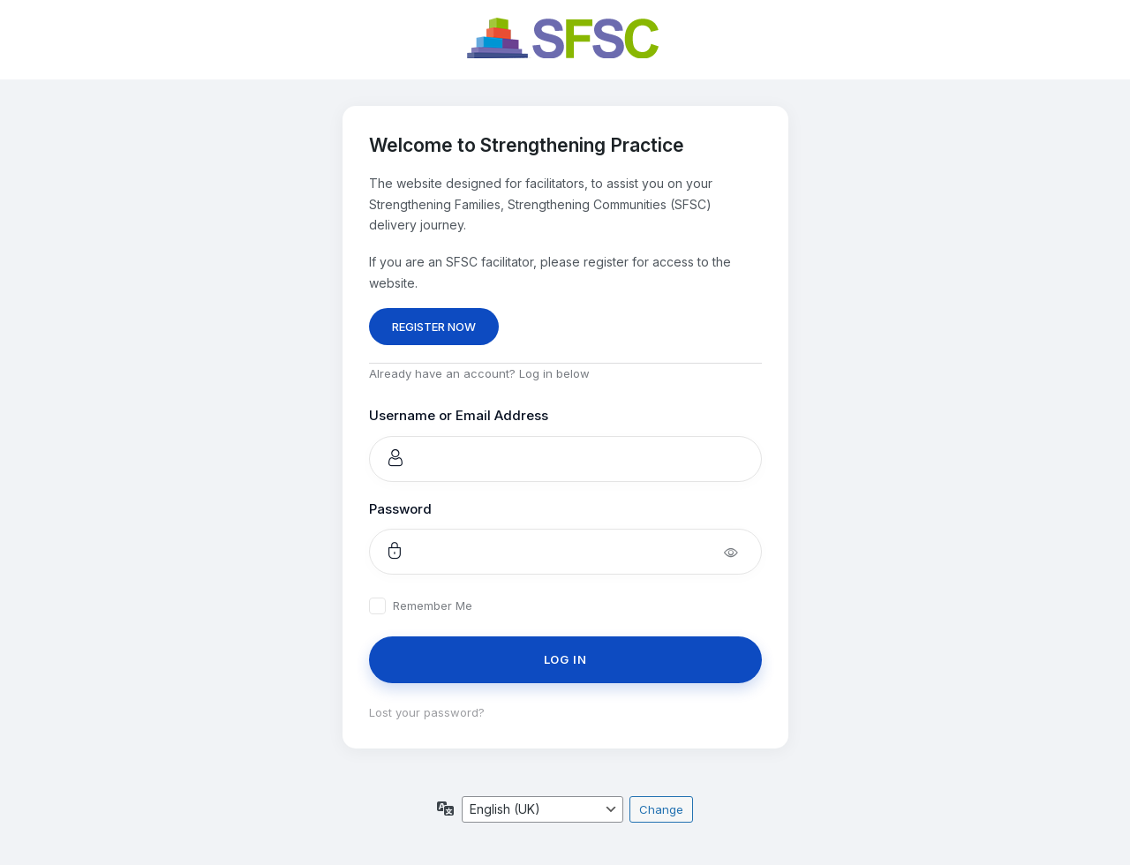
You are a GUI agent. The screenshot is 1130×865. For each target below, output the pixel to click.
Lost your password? (427, 712)
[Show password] (743, 552)
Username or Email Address (458, 415)
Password (400, 508)
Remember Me (432, 606)
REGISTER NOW (434, 327)
